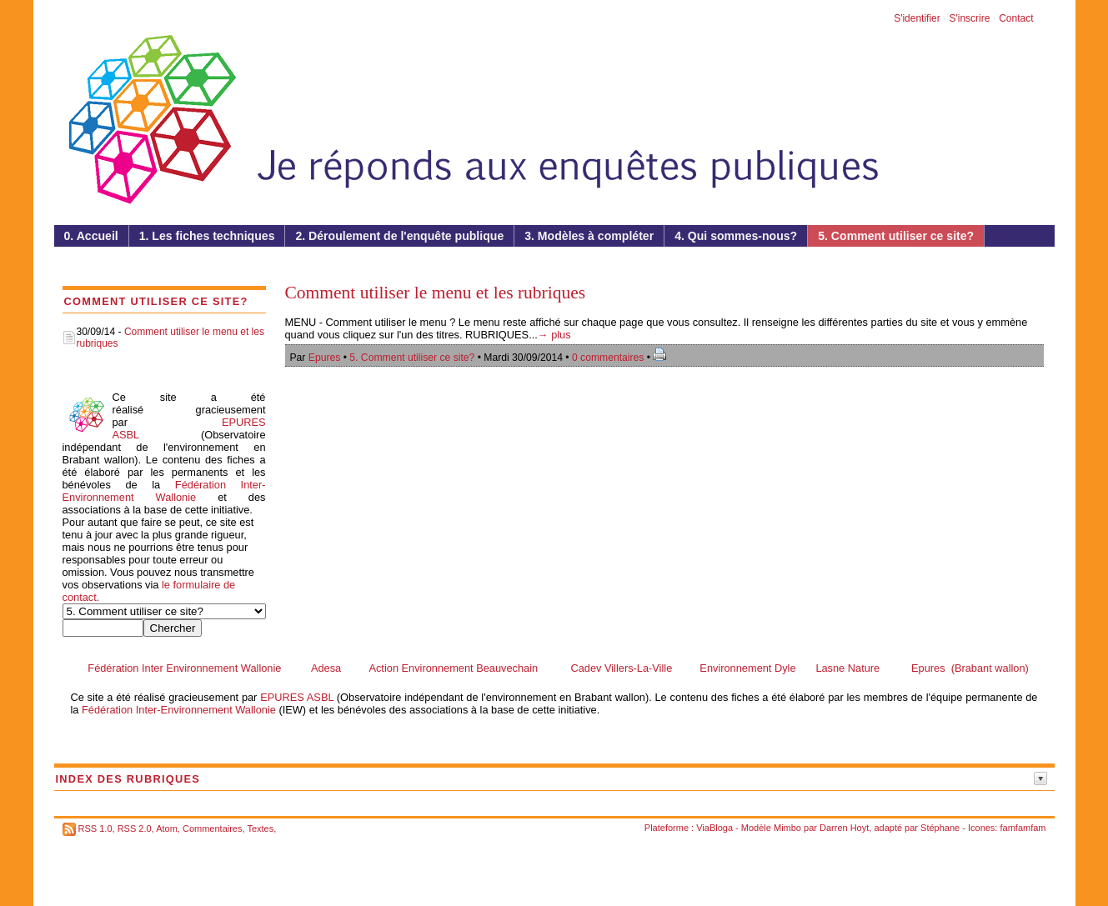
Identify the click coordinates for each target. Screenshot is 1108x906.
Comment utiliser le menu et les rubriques (435, 293)
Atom (167, 828)
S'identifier (917, 18)
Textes (260, 828)
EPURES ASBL (296, 697)
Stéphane (940, 828)
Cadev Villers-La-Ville (621, 668)
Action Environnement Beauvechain (453, 668)
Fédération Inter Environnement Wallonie (184, 668)
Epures (324, 357)
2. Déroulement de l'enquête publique (399, 236)
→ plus (554, 334)
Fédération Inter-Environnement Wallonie (164, 490)
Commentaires (213, 828)
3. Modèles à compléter (589, 236)
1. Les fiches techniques (207, 236)
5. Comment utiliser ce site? (411, 357)
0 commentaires (609, 357)
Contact (1016, 18)
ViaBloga (714, 828)
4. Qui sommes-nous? (735, 236)
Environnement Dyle (747, 668)
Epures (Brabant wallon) (970, 668)
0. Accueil (91, 236)
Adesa (326, 668)
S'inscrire (969, 18)
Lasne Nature (847, 668)
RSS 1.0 (95, 828)
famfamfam (1022, 828)
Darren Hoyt (844, 828)
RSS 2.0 (135, 828)
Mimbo (787, 828)
